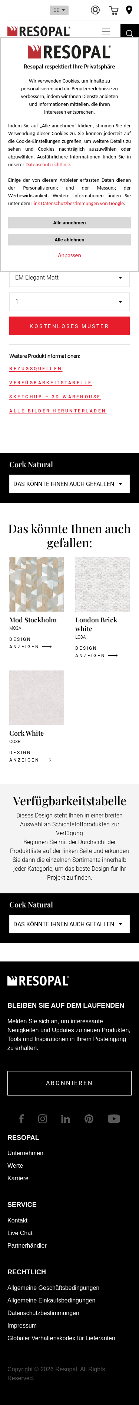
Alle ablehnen (69, 240)
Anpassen (69, 255)
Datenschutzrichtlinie (48, 164)
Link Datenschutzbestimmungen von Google (78, 203)
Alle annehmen (69, 223)
